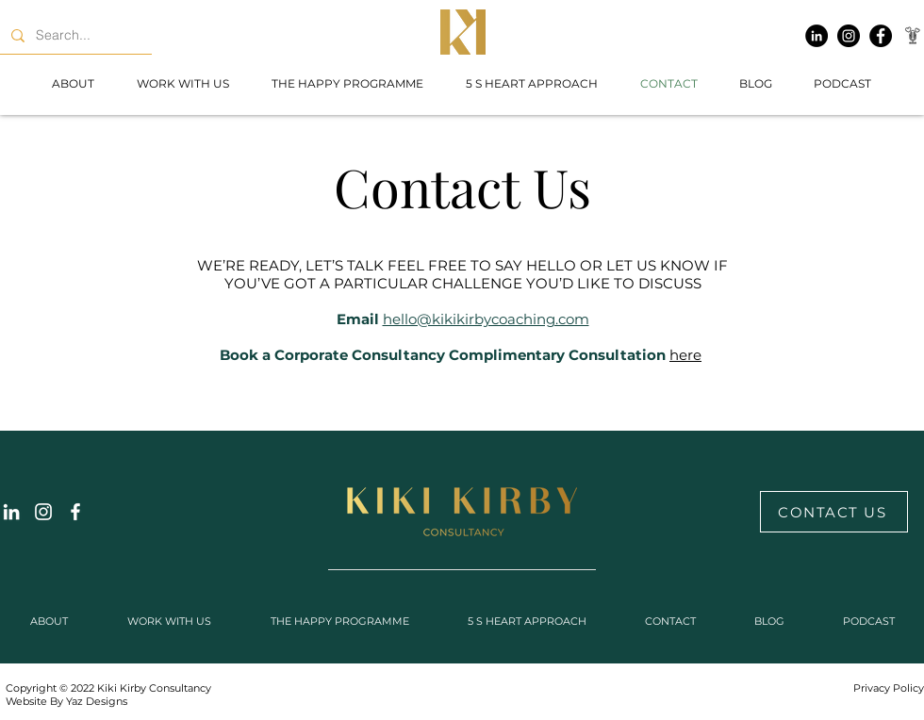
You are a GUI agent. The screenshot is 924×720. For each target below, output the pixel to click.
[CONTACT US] (834, 511)
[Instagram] (848, 36)
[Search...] (74, 35)
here (685, 355)
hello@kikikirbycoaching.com (486, 319)
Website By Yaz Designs (66, 701)
